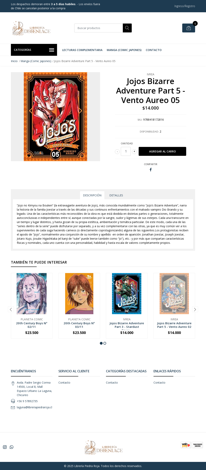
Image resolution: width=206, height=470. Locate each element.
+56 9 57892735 (27, 401)
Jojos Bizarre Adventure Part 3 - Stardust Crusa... (127, 326)
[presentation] (11, 309)
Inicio (14, 61)
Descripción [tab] (92, 195)
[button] (101, 343)
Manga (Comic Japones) (124, 50)
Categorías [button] (34, 50)
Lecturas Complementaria (82, 50)
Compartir (150, 164)
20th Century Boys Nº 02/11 (31, 325)
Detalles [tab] (116, 195)
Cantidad (127, 143)
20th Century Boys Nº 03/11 (79, 325)
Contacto (154, 50)
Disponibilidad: (149, 131)
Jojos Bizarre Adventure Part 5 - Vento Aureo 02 (174, 325)
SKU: (139, 119)
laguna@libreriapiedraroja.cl (34, 407)
